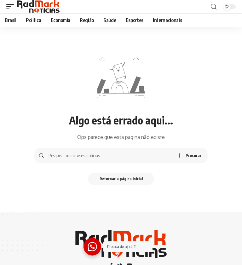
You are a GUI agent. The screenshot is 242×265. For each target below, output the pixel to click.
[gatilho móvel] (11, 6)
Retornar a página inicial (121, 178)
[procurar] (213, 7)
